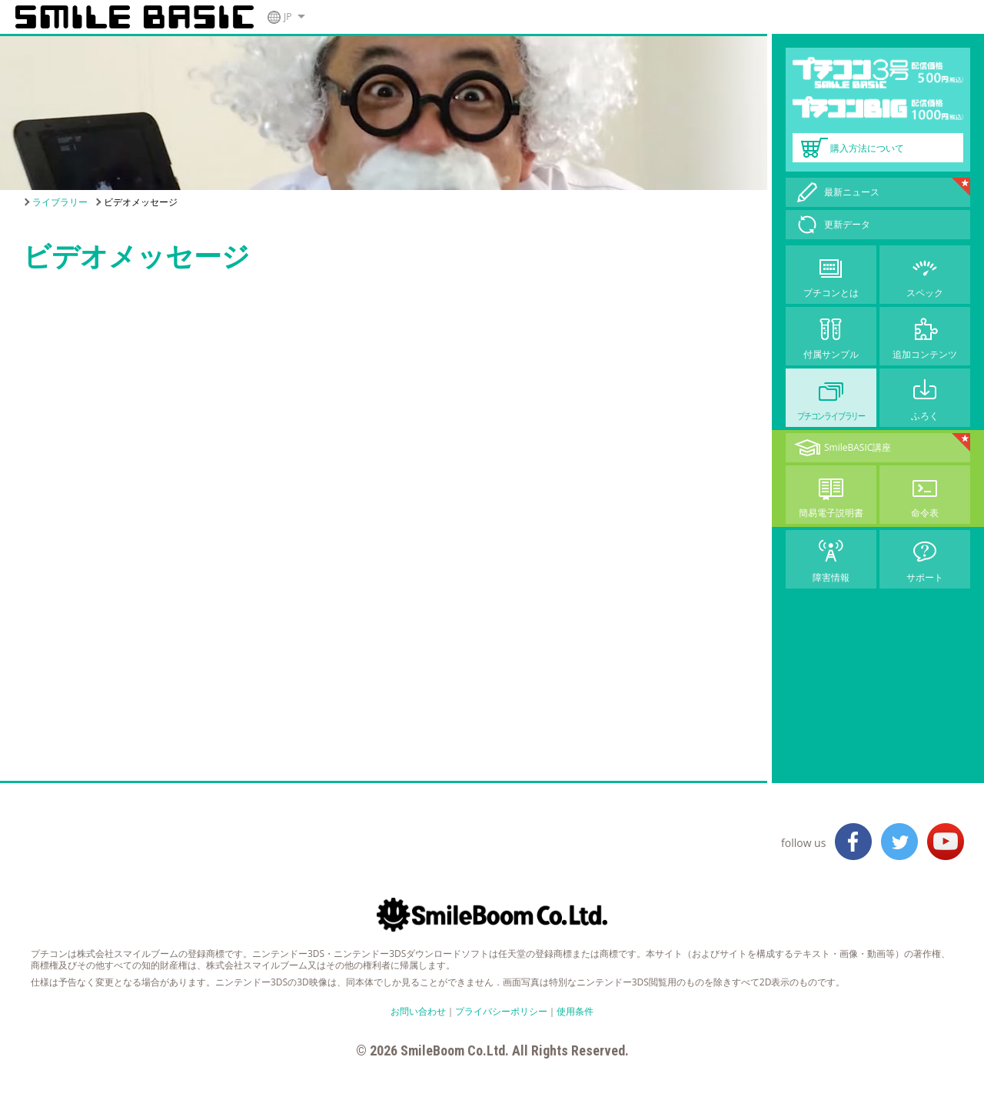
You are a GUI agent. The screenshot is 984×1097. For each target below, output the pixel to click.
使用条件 (575, 1011)
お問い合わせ (418, 1011)
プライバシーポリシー (501, 1011)
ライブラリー (60, 201)
